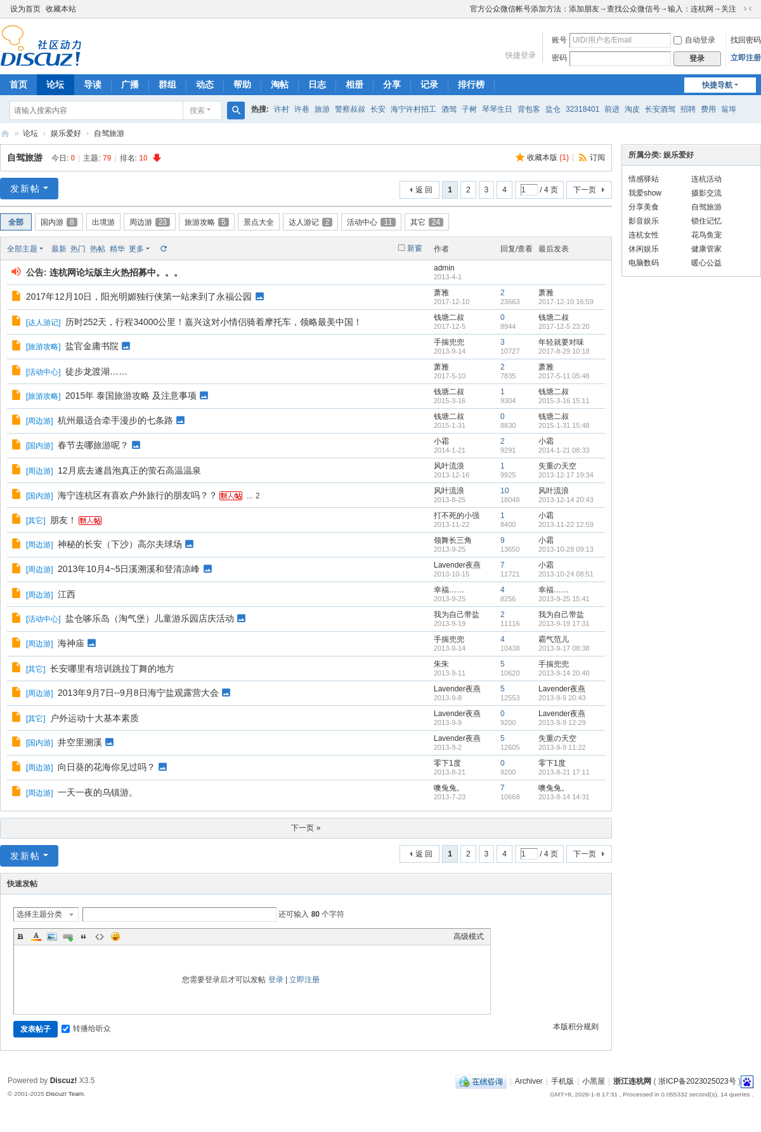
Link (68, 936)
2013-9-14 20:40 (564, 673)
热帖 (97, 248)
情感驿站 (643, 179)
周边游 (149, 222)
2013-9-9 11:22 (562, 747)
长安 (378, 109)
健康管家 (706, 248)
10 (504, 490)
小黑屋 (593, 1081)
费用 (708, 109)
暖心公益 (706, 262)
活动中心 (371, 222)
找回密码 (746, 40)
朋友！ (63, 520)
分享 (392, 84)
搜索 (197, 110)
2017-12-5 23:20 (564, 326)
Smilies (115, 936)
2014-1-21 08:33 (564, 450)
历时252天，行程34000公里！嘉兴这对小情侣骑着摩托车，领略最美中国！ (213, 322)
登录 (275, 979)
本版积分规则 (576, 1026)
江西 (66, 594)
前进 (612, 109)
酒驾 (449, 109)
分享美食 (643, 207)
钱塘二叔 (449, 317)
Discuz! (63, 1080)
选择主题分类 (39, 914)
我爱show (644, 193)
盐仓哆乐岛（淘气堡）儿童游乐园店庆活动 (149, 618)
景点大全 (259, 222)
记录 (429, 84)
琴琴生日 (497, 109)
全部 (15, 222)
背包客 (528, 109)
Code (99, 936)
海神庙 (71, 643)
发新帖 (25, 188)
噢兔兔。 (449, 787)
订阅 (597, 157)
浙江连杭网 (5, 133)
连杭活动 (706, 179)
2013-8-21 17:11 (564, 772)
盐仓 (553, 109)
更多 (136, 248)
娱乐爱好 (66, 133)
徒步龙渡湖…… (96, 371)
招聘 (688, 109)
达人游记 (311, 222)
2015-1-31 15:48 (564, 425)
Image (52, 936)
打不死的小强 (456, 515)
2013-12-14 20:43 (566, 499)
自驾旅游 (109, 133)
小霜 (441, 441)
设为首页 (25, 8)
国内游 (59, 222)
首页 (18, 84)
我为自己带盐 (456, 614)
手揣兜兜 (449, 342)
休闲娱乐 (643, 248)
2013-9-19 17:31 (564, 623)
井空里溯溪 (80, 742)
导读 (92, 84)
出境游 (103, 222)
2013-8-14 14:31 (564, 797)
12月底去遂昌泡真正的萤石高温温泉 (129, 470)
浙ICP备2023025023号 (697, 1081)
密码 (559, 57)
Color (36, 936)
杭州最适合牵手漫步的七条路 (115, 420)
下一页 (584, 189)
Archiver (529, 1081)
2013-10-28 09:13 (566, 549)
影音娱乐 (643, 220)
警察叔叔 (350, 109)
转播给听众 (86, 1028)
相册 (354, 84)
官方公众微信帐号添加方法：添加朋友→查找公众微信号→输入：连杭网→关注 (603, 8)
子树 (469, 109)
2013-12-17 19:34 (566, 475)
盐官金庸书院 (92, 346)
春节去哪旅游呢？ (93, 445)
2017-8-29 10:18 (564, 351)
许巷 (301, 109)
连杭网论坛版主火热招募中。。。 (116, 272)
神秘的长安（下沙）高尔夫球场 (120, 544)
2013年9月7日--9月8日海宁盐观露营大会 (138, 693)
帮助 (242, 84)
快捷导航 (717, 85)
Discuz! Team (65, 1093)
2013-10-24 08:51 (566, 574)
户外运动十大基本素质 (94, 718)
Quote (83, 936)
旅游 (322, 109)
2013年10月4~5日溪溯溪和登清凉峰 (129, 569)
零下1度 (447, 763)
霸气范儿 (553, 639)
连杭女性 (643, 234)
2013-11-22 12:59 (566, 524)
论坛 (55, 84)
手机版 (562, 1081)
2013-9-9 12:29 (562, 722)
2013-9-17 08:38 (564, 648)
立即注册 (746, 57)
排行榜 (471, 84)
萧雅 (441, 292)
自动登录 (694, 40)
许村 (281, 109)
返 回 (424, 189)
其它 (426, 222)
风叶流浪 (449, 466)
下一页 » (305, 827)
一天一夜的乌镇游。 (98, 792)
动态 (205, 84)
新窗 (414, 248)
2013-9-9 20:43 (562, 698)
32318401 (582, 109)
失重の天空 (557, 466)
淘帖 (280, 84)
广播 (130, 84)
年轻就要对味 (561, 342)
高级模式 (468, 936)
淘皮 (632, 109)
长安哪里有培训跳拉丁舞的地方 (112, 668)
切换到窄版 (747, 9)
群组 (167, 84)
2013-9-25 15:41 (564, 599)
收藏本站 (61, 8)
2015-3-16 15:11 (564, 400)
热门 (78, 248)
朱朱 (441, 664)
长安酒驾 (660, 109)
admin (444, 267)
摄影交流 (706, 193)
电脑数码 (643, 262)
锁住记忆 (706, 220)
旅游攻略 (207, 222)
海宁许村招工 (413, 109)
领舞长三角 (453, 540)
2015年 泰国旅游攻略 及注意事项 (131, 395)
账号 (559, 40)
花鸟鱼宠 (706, 234)
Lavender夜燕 (457, 565)
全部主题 (22, 248)
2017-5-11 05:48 (564, 376)
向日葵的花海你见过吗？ (106, 767)
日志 (317, 84)
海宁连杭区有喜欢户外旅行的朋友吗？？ (138, 495)
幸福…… (449, 589)
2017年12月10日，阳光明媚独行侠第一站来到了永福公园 (139, 296)
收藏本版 (548, 157)
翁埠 (728, 109)
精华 (117, 248)
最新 (59, 248)
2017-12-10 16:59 (566, 301)
